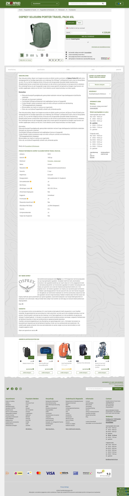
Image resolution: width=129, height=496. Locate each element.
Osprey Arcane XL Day (28, 363)
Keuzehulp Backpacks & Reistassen (97, 94)
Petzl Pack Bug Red (66, 364)
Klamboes (48, 425)
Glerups (28, 408)
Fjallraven (28, 415)
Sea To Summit (29, 410)
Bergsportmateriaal (71, 403)
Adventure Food (30, 403)
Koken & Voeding (10, 401)
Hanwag (28, 418)
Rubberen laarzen (70, 425)
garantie (118, 69)
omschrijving (11, 69)
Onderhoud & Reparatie (74, 399)
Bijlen (47, 406)
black (78, 22)
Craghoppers (29, 413)
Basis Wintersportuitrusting (53, 404)
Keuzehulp (49, 399)
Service (87, 410)
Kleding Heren (9, 420)
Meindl (27, 401)
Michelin (28, 416)
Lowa (27, 404)
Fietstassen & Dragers (11, 425)
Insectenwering (50, 418)
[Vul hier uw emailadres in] (99, 388)
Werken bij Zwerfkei (91, 415)
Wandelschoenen (10, 406)
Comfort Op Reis (10, 415)
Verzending (88, 406)
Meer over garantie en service (28, 330)
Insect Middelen (10, 418)
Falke (27, 423)
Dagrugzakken (49, 410)
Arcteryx (28, 411)
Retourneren (89, 404)
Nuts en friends (69, 420)
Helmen (68, 413)
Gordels (68, 410)
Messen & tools (69, 418)
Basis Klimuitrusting (51, 403)
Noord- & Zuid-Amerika (11, 411)
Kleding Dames (9, 423)
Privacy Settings (64, 487)
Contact (88, 401)
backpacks (61, 297)
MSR (27, 406)
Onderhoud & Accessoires (12, 422)
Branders (68, 406)
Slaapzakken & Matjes (11, 413)
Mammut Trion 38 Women (83, 363)
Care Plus (28, 420)
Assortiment (45, 3)
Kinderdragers (49, 423)
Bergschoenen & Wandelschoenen (74, 401)
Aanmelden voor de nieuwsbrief (94, 423)
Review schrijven (99, 84)
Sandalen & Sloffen (10, 408)
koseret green (70, 22)
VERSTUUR (118, 389)
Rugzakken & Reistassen (32, 146)
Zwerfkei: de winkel (90, 413)
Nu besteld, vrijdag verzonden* (80, 52)
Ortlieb (27, 422)
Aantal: (68, 32)
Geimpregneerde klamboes (72, 408)
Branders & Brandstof (51, 408)
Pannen (68, 422)
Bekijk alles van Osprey (25, 60)
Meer (21, 304)
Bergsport (8, 404)
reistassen (22, 299)
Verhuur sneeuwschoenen (92, 411)
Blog (87, 416)
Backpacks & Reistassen (52, 401)
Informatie (89, 399)
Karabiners (68, 415)
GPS (67, 411)
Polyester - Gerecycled (54, 161)
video (68, 69)
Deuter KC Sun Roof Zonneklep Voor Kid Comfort (100, 365)
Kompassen (69, 416)
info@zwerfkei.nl (105, 152)
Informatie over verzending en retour (101, 47)
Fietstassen (49, 413)
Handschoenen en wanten (52, 415)
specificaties (41, 69)
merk (92, 69)
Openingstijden (89, 403)
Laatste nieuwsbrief (91, 421)
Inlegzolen (48, 416)
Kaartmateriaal (49, 420)
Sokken (7, 403)
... (37, 10)
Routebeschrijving (90, 408)
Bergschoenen (9, 410)
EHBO (47, 411)
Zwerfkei (28, 425)
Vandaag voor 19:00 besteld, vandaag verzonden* (113, 420)
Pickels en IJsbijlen (70, 423)
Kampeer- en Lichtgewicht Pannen (54, 422)
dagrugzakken (23, 301)
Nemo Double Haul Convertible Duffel (43, 364)
